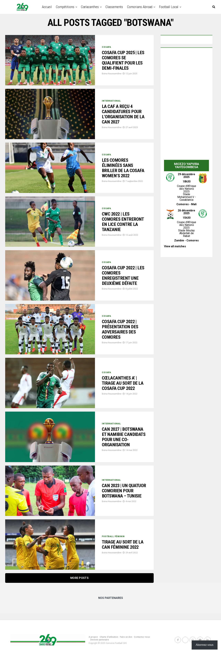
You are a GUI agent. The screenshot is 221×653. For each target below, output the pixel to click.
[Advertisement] (186, 104)
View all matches (175, 246)
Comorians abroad (139, 7)
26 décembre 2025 (186, 212)
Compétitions (65, 7)
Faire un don (126, 637)
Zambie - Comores (186, 240)
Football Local (168, 7)
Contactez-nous (142, 637)
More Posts (79, 578)
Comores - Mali (186, 204)
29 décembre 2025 (186, 176)
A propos (93, 637)
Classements (114, 7)
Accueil (47, 7)
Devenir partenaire (99, 640)
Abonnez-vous (204, 644)
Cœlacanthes (90, 7)
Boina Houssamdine (111, 74)
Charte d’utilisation (109, 637)
